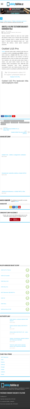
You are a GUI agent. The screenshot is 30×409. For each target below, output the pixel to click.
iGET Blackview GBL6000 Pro (8, 292)
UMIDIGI (3, 372)
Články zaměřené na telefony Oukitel (13, 120)
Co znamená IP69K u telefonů (7, 401)
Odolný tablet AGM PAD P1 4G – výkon (19, 332)
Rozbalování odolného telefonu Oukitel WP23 (14, 173)
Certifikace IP (3, 396)
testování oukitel (24, 122)
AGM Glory (3, 303)
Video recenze (7, 21)
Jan (4, 31)
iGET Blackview (4, 357)
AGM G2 (3, 298)
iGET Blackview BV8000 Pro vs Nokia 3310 (11, 129)
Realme (3, 362)
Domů (1, 21)
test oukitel (14, 122)
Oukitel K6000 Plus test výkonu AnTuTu (18, 132)
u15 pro (3, 124)
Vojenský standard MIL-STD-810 (7, 399)
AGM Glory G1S (4, 281)
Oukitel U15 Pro (15, 77)
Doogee (3, 367)
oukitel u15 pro (5, 122)
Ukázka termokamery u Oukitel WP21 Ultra (13, 191)
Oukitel (3, 51)
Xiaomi (2, 374)
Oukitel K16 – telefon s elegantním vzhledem (14, 154)
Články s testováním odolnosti (19, 21)
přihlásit (17, 201)
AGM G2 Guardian (5, 275)
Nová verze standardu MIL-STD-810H (9, 403)
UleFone (3, 364)
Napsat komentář (6, 33)
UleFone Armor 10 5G (6, 309)
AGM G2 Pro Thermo (6, 270)
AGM (2, 359)
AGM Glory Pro (4, 286)
